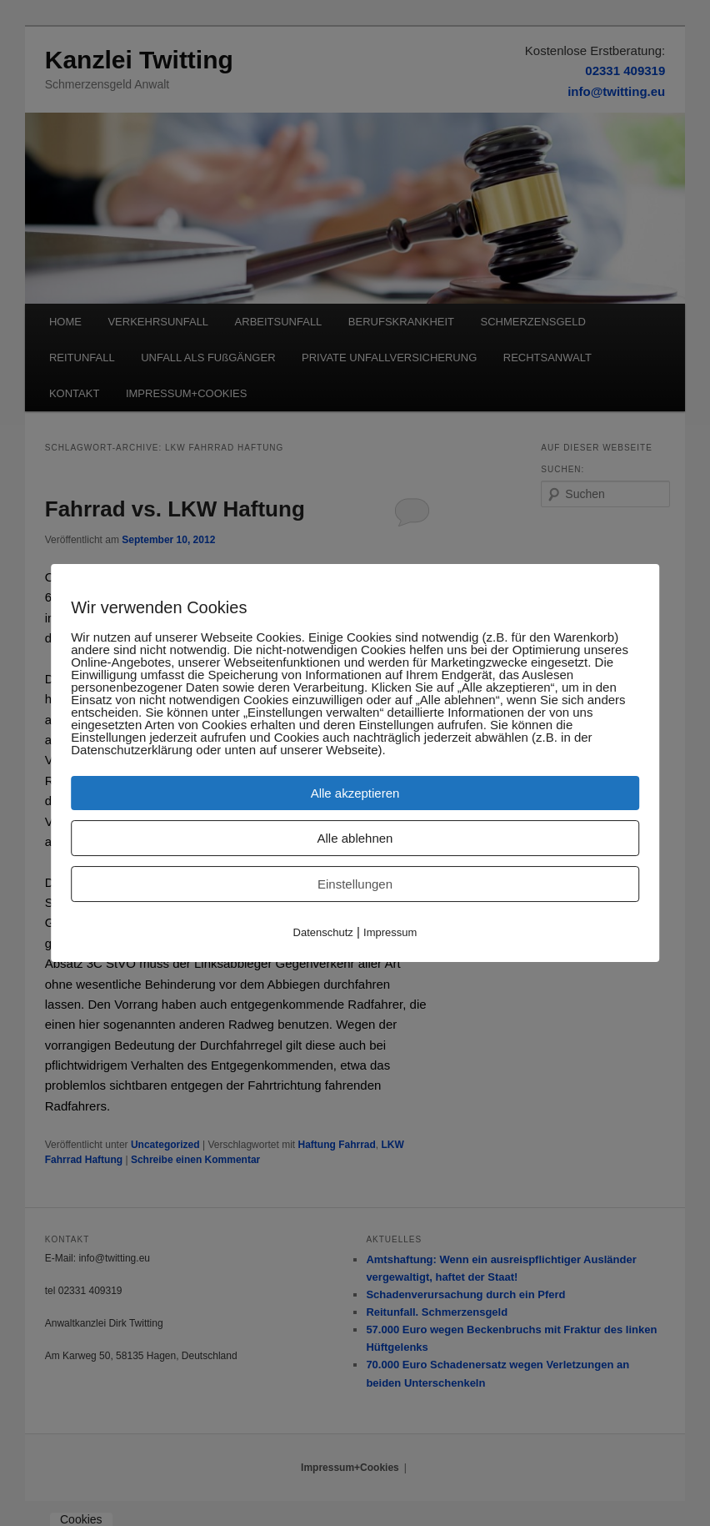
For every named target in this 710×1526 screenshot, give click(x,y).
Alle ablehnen (355, 838)
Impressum (390, 932)
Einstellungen (355, 884)
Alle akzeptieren (355, 793)
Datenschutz (323, 932)
